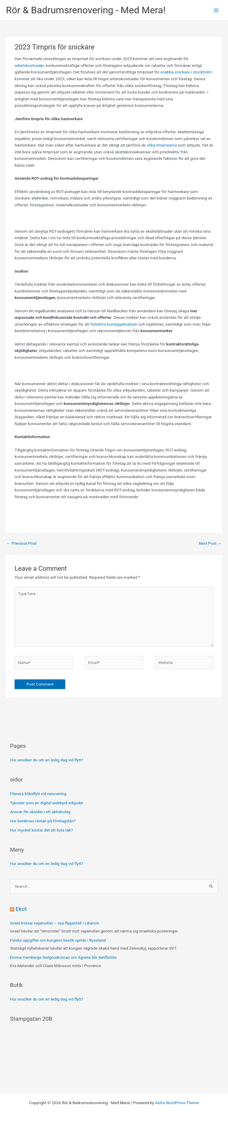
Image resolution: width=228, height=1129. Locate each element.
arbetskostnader (29, 65)
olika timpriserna (162, 145)
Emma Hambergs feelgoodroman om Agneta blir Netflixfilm (63, 957)
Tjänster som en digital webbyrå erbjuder (46, 802)
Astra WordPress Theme (177, 1102)
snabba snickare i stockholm (186, 72)
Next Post (210, 543)
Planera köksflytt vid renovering (38, 793)
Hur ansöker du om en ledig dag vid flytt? (46, 760)
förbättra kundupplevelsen (113, 324)
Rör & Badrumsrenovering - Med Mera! (86, 10)
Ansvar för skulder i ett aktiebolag (40, 811)
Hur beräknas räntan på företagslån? (43, 820)
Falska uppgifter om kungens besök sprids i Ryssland (58, 940)
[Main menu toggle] (216, 10)
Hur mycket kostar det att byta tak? (41, 830)
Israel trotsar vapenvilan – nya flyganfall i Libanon (54, 923)
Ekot (21, 909)
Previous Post (22, 543)
